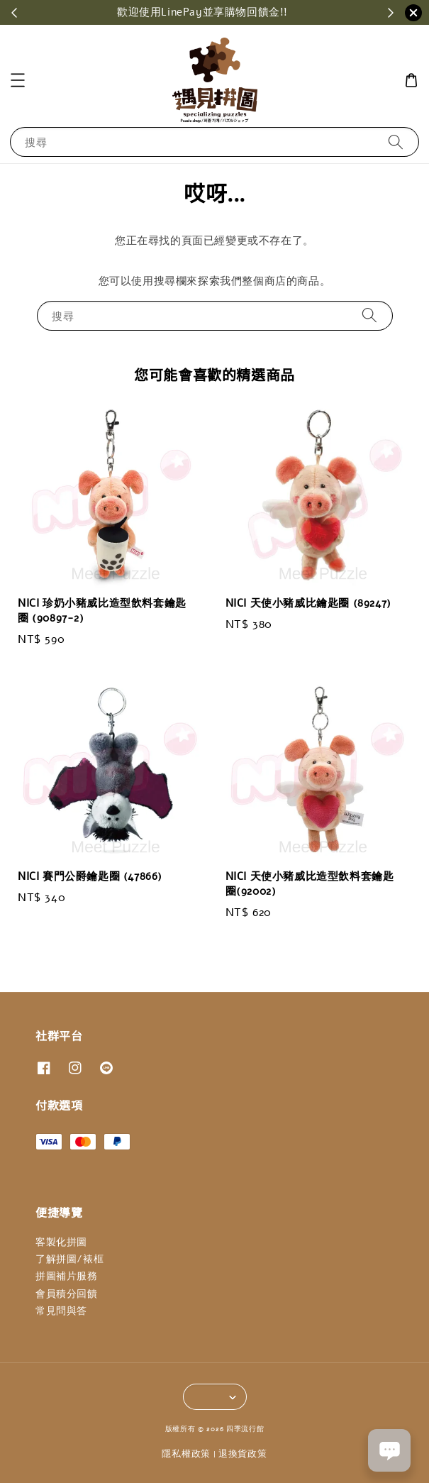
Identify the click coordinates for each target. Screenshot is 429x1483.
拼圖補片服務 (66, 1276)
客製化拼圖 (61, 1242)
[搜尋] (395, 141)
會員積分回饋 (66, 1294)
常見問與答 (61, 1311)
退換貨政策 (242, 1454)
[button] (17, 80)
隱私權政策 (186, 1454)
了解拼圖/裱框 (69, 1259)
